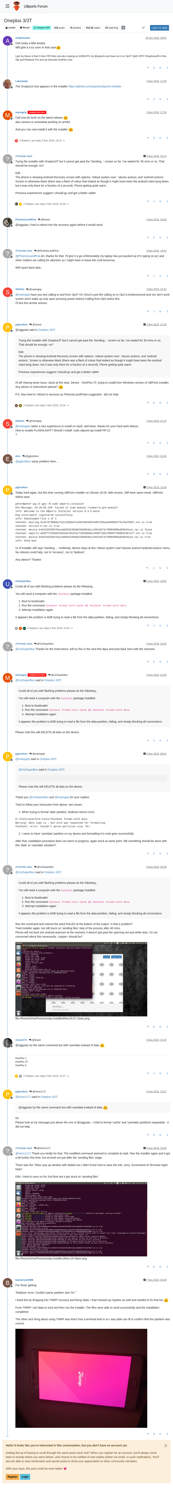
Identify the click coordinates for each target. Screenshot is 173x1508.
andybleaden (22, 38)
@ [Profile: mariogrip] (22, 294)
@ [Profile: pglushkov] (23, 461)
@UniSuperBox (44, 643)
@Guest (44, 219)
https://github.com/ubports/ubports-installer (95, 86)
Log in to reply (159, 27)
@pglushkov (30, 456)
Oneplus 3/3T (42, 27)
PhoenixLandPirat (25, 219)
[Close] (165, 1445)
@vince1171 (37, 1091)
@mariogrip (34, 289)
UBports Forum (36, 6)
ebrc (18, 456)
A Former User (23, 156)
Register (12, 1476)
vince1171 (21, 1040)
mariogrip (21, 112)
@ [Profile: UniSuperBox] (25, 649)
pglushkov (21, 324)
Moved (24, 27)
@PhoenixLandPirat (46, 250)
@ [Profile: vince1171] (23, 1096)
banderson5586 (24, 1280)
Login (25, 1476)
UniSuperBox (23, 581)
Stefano (19, 289)
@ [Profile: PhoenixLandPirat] (27, 256)
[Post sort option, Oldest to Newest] (143, 28)
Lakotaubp (21, 81)
